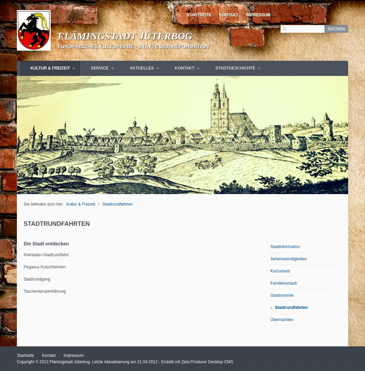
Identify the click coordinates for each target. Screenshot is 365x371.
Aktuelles (142, 68)
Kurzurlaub (280, 271)
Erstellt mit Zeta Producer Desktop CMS (197, 362)
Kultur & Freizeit (50, 68)
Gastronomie (282, 295)
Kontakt (229, 14)
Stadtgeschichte (235, 68)
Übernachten (282, 319)
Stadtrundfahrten (117, 204)
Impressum (258, 14)
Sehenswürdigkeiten (288, 259)
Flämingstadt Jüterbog (124, 36)
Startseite (199, 14)
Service (99, 68)
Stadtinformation (285, 246)
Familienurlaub (283, 283)
